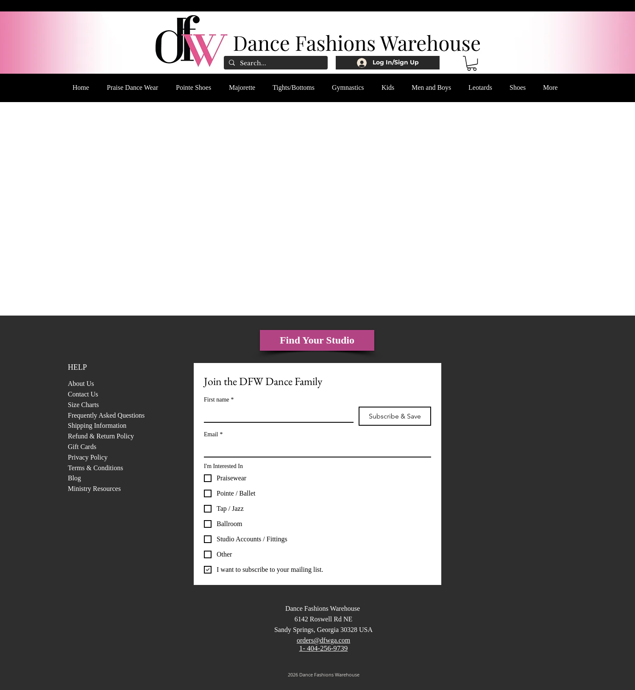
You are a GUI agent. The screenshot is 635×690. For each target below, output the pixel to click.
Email (213, 434)
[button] (472, 63)
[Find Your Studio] (317, 340)
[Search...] (275, 63)
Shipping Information (97, 425)
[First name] (276, 414)
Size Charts (83, 404)
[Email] (315, 449)
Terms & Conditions (95, 467)
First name (219, 399)
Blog (75, 478)
